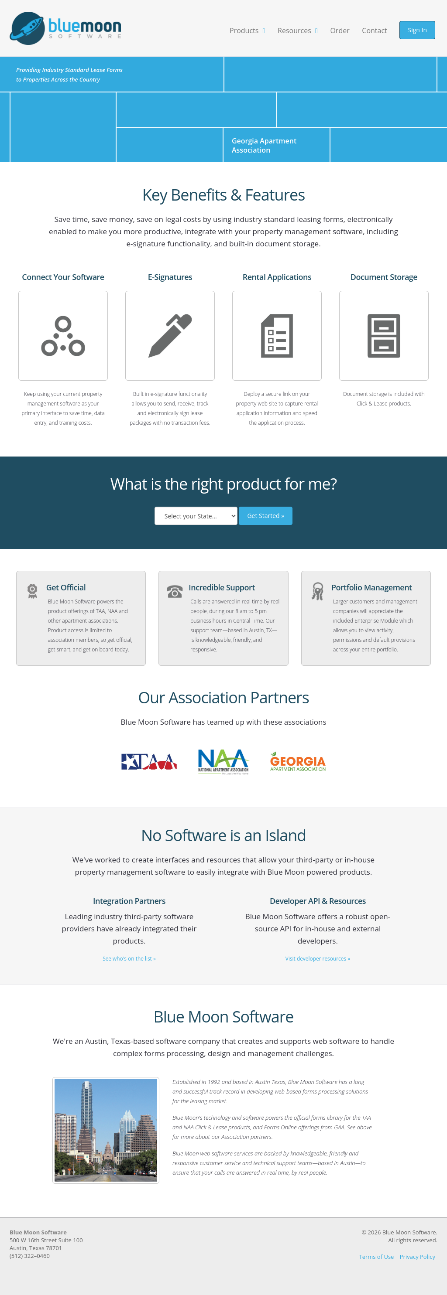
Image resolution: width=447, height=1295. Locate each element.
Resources (298, 30)
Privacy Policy (417, 1260)
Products (247, 30)
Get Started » (265, 520)
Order (339, 30)
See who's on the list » (129, 962)
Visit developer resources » (317, 962)
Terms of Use (376, 1260)
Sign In (417, 30)
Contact (374, 30)
